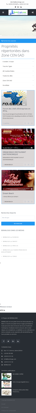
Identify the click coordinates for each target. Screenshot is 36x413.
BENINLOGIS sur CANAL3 (10, 256)
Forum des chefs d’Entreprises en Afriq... (16, 110)
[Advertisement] (18, 281)
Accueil (3, 404)
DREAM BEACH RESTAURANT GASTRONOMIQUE (14, 153)
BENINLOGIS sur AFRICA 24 (10, 246)
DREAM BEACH (8, 164)
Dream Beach (8, 193)
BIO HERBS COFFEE (18, 374)
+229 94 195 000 (8, 353)
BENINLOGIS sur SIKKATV (10, 241)
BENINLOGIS (7, 365)
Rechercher (18, 223)
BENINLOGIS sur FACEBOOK (11, 237)
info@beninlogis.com (10, 359)
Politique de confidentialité (8, 410)
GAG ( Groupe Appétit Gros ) (21, 382)
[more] (11, 118)
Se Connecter (5, 407)
